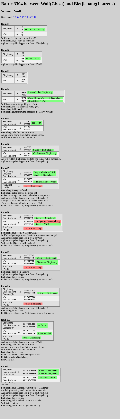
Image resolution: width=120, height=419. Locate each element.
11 (32, 17)
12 (35, 17)
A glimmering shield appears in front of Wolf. (21, 59)
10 (29, 17)
